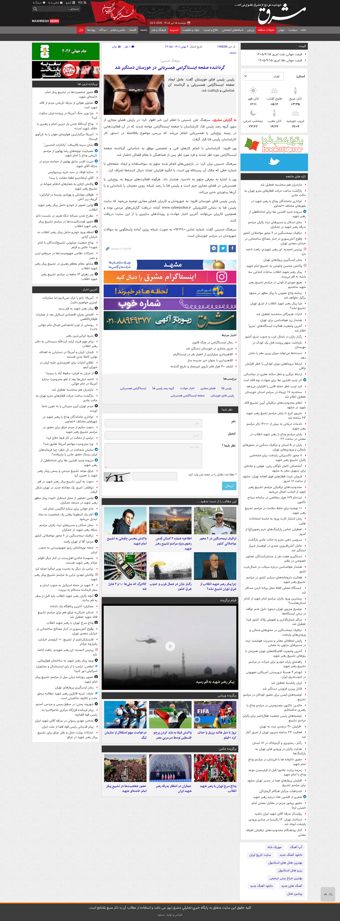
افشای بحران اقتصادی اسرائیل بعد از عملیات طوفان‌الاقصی (66, 317)
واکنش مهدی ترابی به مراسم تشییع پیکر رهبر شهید (65, 577)
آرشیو (70, 3)
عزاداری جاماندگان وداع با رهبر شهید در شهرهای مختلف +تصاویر (278, 203)
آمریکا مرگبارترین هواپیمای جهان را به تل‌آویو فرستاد (66, 136)
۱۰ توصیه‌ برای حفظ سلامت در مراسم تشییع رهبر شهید (275, 510)
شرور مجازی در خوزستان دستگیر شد (209, 348)
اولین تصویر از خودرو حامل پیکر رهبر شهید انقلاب (67, 207)
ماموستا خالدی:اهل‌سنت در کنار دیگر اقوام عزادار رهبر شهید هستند (67, 560)
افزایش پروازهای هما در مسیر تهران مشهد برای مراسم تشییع (276, 782)
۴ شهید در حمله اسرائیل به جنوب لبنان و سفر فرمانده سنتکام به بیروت (68, 587)
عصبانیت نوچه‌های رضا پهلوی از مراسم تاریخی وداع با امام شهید (70, 153)
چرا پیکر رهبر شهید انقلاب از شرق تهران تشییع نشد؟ (278, 305)
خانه (303, 30)
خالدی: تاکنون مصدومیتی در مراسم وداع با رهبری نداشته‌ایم (276, 707)
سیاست (292, 30)
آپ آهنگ (296, 847)
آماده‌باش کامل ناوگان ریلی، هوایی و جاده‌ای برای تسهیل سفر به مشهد (275, 468)
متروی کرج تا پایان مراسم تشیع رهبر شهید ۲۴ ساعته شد (276, 415)
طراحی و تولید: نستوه (170, 915)
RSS (82, 3)
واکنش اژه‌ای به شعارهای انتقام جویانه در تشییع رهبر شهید (68, 186)
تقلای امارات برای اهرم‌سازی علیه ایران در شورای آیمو (68, 365)
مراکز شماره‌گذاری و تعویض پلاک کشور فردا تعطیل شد (276, 622)
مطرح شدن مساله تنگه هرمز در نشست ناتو (64, 215)
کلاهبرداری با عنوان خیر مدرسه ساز (210, 360)
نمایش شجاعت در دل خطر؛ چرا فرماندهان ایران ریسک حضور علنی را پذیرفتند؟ (68, 452)
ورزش (250, 30)
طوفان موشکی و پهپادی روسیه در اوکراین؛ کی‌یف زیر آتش (68, 197)
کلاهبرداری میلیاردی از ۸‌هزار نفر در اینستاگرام (203, 354)
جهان (281, 30)
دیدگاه (103, 30)
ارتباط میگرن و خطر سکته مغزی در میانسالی (273, 374)
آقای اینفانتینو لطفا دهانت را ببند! (71, 178)
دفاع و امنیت (210, 30)
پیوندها (91, 30)
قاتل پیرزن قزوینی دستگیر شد (282, 688)
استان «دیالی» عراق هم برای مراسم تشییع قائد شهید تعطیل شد (67, 614)
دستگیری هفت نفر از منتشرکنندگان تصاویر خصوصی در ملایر (276, 558)
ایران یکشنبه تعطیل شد (286, 683)
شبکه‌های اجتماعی (232, 30)
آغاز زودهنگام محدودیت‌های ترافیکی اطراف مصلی (276, 832)
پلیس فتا (226, 388)
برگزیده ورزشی (227, 698)
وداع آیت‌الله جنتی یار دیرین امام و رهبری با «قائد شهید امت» (67, 126)
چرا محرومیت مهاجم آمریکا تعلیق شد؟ (68, 444)
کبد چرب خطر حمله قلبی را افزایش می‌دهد (274, 386)
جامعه (143, 30)
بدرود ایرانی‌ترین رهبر (79, 335)
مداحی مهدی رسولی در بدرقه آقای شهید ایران (64, 720)
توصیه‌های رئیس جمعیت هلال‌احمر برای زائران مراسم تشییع (274, 718)
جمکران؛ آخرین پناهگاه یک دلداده (71, 606)
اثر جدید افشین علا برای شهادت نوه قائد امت (273, 380)
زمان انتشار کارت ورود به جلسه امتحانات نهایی (277, 521)
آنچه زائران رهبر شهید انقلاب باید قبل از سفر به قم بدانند (66, 598)
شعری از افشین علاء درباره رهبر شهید (277, 797)
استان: (300, 76)
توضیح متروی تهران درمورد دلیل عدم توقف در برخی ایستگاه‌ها (276, 611)
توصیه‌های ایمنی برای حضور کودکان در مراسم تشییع (274, 697)
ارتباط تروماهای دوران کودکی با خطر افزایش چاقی (275, 366)
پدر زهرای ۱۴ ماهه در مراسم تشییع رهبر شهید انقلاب (69, 276)
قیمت (302, 46)
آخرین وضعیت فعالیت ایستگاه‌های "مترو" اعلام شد (277, 328)
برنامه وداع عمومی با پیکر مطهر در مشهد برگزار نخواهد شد (277, 295)
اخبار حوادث (187, 388)
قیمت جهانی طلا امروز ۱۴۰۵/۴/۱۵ (280, 60)
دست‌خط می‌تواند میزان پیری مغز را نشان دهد (277, 355)
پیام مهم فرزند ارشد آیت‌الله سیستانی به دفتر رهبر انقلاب (66, 343)
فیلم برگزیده (228, 603)
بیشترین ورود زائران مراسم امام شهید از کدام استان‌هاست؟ (275, 601)
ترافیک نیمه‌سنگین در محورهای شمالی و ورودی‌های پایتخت (277, 632)
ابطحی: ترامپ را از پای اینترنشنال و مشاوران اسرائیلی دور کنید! (66, 668)
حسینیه (174, 30)
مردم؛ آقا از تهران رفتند (78, 541)
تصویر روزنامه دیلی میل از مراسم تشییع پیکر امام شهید (66, 679)
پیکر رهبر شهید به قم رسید (215, 685)
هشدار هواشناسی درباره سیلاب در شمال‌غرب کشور (275, 569)
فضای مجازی (208, 388)
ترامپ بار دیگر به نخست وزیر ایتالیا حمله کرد (64, 569)
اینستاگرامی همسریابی (133, 388)
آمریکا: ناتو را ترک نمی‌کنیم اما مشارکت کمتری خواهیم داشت (69, 300)
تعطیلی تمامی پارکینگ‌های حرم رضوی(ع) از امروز (275, 531)
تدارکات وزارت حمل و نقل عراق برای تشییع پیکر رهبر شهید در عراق (67, 735)
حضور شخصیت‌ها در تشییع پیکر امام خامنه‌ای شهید (126, 795)
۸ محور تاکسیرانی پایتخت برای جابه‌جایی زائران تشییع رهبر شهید (277, 457)
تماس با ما (55, 3)
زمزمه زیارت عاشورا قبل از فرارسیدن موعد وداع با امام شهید (277, 772)
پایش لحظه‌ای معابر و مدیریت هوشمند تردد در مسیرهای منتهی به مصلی (275, 643)
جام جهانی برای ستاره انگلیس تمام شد (68, 508)
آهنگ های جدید (291, 886)
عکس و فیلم (118, 30)
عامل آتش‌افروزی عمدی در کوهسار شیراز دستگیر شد (277, 548)
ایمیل (231, 433)
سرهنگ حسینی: (170, 61)
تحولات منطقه (266, 30)
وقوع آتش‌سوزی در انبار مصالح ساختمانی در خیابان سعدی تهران (275, 241)
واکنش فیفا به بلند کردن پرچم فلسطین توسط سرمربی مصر (173, 740)
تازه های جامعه (296, 176)
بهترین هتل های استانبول (285, 862)
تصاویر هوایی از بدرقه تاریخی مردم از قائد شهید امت (68, 105)
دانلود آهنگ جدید (290, 855)
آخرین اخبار (90, 289)
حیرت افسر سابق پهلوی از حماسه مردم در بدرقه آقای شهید (68, 163)
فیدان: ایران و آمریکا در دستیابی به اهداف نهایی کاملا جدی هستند (68, 354)
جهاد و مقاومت (191, 30)
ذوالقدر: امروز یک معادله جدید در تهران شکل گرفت (66, 490)
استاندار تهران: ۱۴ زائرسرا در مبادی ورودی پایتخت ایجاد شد (277, 822)
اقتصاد (132, 30)
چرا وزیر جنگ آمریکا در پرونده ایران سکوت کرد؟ (68, 115)
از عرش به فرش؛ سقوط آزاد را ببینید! (69, 373)
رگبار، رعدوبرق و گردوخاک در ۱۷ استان (277, 743)
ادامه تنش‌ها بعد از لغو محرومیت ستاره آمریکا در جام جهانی (69, 381)
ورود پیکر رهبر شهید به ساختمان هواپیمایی (65, 660)
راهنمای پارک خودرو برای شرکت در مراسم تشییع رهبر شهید (277, 664)
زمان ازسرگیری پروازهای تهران (282, 260)
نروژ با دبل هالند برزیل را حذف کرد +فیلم (217, 740)
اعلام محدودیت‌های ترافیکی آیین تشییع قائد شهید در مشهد (275, 405)
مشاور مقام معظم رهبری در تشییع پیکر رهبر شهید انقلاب (66, 266)
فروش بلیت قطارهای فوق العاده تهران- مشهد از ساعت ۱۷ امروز (274, 478)
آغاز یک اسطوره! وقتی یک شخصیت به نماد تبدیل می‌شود (67, 516)
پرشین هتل (294, 893)
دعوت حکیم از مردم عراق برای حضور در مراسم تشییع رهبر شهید (70, 429)
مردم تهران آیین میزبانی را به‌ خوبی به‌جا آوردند (69, 408)
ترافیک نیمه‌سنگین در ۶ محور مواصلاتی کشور (272, 233)
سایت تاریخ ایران (260, 855)
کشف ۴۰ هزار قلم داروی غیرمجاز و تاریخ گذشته (201, 366)
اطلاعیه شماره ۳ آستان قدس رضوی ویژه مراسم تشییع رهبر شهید (173, 545)
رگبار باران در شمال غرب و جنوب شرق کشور (273, 336)
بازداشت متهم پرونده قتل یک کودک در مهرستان (279, 345)
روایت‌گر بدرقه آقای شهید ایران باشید (278, 813)
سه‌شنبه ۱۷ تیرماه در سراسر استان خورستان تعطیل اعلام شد (275, 394)
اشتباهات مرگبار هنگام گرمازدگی (280, 791)
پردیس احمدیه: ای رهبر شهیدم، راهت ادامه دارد (276, 251)
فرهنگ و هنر (158, 30)
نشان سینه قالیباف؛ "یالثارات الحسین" (68, 145)
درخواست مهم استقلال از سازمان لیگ (126, 740)
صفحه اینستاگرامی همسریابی (187, 395)
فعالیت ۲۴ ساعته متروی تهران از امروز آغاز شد (276, 734)
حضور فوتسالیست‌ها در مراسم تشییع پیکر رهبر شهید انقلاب (68, 223)
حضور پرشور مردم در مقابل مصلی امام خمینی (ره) (279, 805)
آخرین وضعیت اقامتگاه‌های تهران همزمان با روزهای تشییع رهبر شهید (275, 653)
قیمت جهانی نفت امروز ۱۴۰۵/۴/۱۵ (279, 54)
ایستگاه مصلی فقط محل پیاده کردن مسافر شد (275, 590)
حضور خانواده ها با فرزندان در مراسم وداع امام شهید (277, 761)
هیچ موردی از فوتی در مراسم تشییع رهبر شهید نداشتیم (277, 284)
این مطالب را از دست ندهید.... (216, 501)
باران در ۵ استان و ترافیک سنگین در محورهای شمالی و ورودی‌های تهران (274, 447)
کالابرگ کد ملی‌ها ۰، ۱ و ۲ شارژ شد (127, 589)
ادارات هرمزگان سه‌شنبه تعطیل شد (279, 314)
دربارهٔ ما (39, 3)
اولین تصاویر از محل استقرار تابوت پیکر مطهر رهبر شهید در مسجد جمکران (65, 500)
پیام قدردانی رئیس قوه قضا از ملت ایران (67, 726)
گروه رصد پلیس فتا (163, 388)
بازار (81, 30)
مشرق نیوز (271, 12)
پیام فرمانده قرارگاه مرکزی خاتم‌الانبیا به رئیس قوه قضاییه (69, 712)
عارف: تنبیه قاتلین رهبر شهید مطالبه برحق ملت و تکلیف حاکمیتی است (67, 696)
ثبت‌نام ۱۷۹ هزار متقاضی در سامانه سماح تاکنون (276, 499)
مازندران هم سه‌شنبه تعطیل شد (281, 184)
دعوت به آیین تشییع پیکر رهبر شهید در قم (65, 481)
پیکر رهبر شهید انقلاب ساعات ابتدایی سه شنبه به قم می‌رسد (277, 274)
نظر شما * (228, 445)
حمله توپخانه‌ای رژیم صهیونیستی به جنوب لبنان (68, 550)
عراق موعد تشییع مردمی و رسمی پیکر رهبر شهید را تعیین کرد (67, 473)
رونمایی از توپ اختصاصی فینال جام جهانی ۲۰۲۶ (67, 327)
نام (233, 421)
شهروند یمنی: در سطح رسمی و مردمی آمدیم (64, 704)
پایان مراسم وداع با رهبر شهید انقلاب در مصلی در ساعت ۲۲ (278, 436)
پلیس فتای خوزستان (222, 395)
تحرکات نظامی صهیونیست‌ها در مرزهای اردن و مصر (66, 255)
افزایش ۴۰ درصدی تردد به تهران (281, 726)
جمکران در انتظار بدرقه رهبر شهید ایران (173, 795)
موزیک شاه (275, 847)
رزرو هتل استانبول (290, 870)
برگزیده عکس (227, 753)
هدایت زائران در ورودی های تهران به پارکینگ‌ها (280, 751)
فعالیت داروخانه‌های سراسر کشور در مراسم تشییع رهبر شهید (276, 579)
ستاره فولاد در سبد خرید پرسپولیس (70, 172)
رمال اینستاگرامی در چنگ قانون (212, 342)
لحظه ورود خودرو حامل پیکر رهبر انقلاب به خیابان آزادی (67, 234)
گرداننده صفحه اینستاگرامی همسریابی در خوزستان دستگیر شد (170, 67)
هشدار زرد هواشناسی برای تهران (281, 320)
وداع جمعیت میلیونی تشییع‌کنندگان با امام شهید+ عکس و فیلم (67, 245)
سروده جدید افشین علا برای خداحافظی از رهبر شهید (277, 214)
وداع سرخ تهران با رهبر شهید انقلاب (218, 795)
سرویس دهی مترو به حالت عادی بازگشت (275, 539)
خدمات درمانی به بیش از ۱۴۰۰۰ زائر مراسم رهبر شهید (276, 426)
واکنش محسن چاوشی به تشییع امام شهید (274, 266)
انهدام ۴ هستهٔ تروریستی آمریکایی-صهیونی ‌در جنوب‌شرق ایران (276, 674)
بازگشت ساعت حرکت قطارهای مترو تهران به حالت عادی (275, 193)
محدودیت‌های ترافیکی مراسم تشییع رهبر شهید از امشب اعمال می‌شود (277, 489)
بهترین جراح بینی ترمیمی (286, 878)
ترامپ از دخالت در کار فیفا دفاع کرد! (69, 438)
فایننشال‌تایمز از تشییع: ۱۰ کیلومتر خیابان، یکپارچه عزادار (67, 641)
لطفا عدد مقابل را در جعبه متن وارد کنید (212, 474)
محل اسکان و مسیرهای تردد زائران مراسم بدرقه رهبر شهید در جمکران (277, 224)
